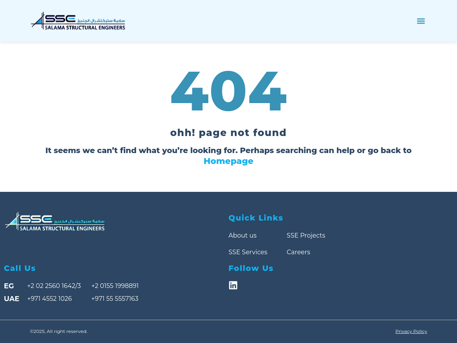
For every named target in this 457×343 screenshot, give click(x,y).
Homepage (228, 161)
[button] (420, 21)
